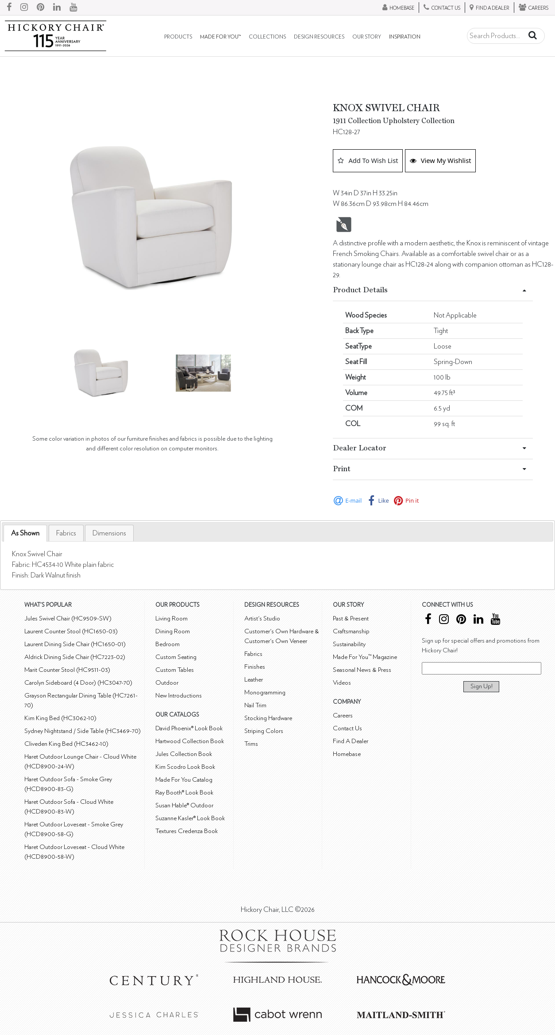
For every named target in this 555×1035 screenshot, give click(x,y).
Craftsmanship (351, 631)
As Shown (25, 533)
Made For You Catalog (183, 779)
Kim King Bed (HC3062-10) (60, 718)
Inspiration (404, 37)
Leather (253, 679)
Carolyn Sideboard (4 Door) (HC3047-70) (78, 682)
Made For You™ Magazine (365, 657)
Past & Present (351, 618)
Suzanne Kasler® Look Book (190, 818)
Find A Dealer (350, 741)
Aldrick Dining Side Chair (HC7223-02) (74, 657)
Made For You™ (220, 37)
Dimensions (109, 533)
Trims (251, 743)
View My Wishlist (440, 160)
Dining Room (172, 631)
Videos (342, 682)
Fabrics (66, 533)
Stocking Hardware (268, 718)
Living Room (171, 618)
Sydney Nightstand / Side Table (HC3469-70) (82, 731)
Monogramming (264, 692)
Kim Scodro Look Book (185, 767)
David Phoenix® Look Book (189, 728)
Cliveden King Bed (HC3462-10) (66, 743)
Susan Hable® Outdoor (184, 805)
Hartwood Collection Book (189, 741)
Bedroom (167, 644)
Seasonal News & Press (362, 670)
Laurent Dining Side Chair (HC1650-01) (75, 644)
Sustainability (349, 644)
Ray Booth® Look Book (184, 792)
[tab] (25, 533)
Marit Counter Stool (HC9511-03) (67, 670)
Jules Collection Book (183, 754)
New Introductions (178, 695)
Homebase (347, 754)
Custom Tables (174, 670)
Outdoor (166, 682)
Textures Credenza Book (186, 831)
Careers (343, 715)
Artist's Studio (262, 618)
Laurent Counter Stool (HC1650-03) (71, 631)
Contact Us (347, 728)
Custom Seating (176, 657)
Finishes (254, 666)
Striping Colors (263, 731)
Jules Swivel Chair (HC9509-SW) (68, 618)
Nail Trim (255, 705)
